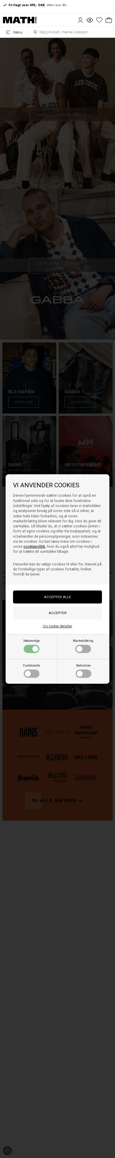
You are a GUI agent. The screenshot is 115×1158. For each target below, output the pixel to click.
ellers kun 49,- (35, 5)
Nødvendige (31, 646)
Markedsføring (83, 646)
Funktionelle (31, 671)
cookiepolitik (34, 546)
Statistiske (83, 671)
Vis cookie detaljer (57, 626)
